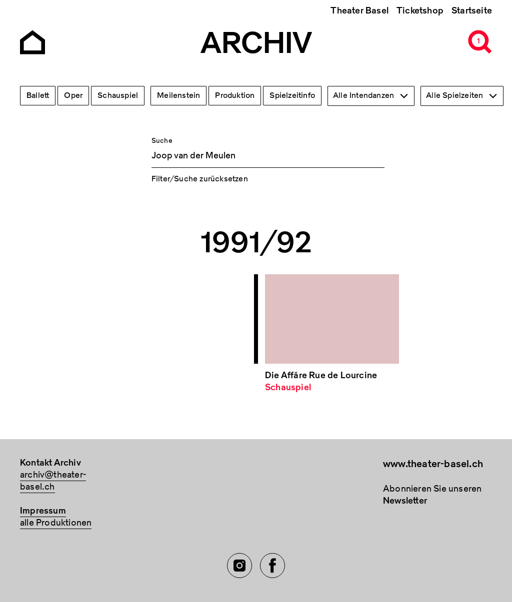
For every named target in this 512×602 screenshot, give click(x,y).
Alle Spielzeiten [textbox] (454, 95)
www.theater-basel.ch (433, 464)
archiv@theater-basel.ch (53, 481)
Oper (73, 95)
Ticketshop (420, 10)
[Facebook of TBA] (272, 565)
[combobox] (371, 96)
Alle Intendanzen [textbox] (363, 95)
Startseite (472, 10)
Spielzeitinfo (292, 95)
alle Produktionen (56, 523)
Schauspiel (118, 95)
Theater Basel (359, 10)
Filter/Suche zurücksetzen (200, 179)
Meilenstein (178, 95)
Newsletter (405, 501)
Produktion (234, 95)
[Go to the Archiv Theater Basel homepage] (32, 41)
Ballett (37, 95)
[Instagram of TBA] (239, 565)
